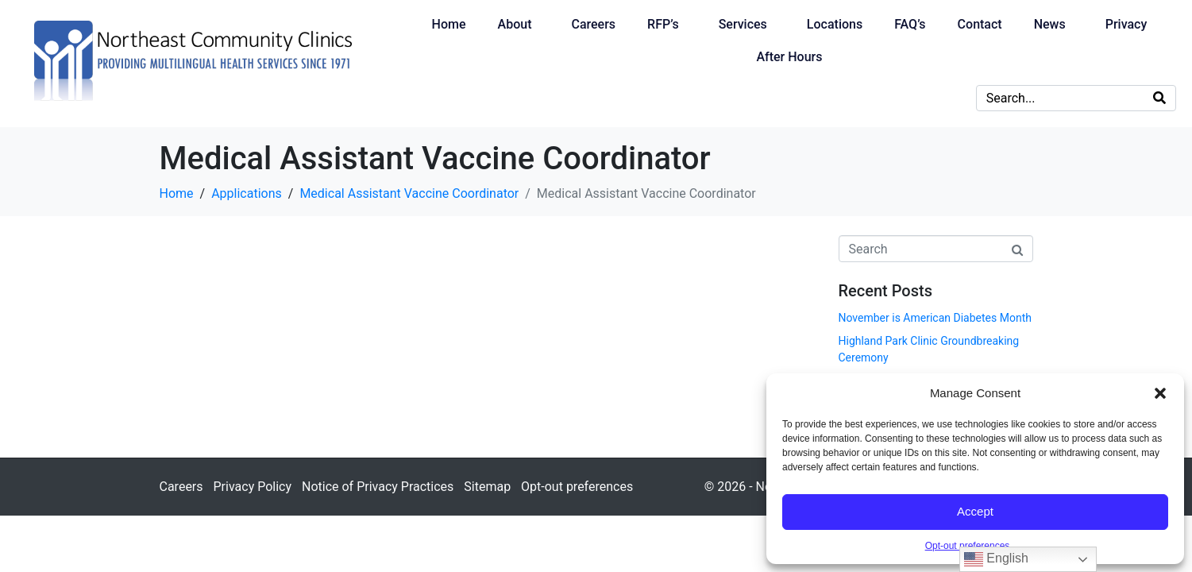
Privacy (1126, 24)
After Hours (789, 56)
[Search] (1159, 98)
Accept (975, 511)
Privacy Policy (253, 486)
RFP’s (663, 24)
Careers (593, 24)
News (1050, 24)
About (515, 24)
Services (743, 24)
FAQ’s (909, 24)
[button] (1160, 393)
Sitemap (487, 486)
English (996, 559)
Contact (980, 24)
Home (449, 24)
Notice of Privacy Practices (377, 486)
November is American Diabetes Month (935, 317)
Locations (834, 24)
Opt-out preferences (967, 545)
